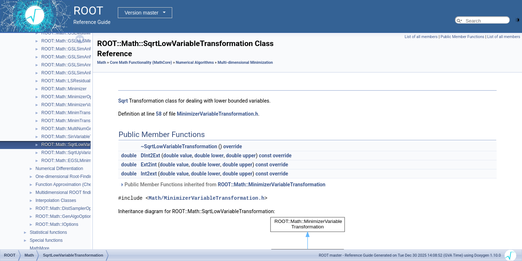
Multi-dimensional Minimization (245, 62)
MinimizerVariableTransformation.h (217, 114)
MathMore (39, 248)
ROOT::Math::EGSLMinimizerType (74, 160)
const (265, 155)
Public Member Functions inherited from (223, 184)
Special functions (46, 240)
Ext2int (149, 164)
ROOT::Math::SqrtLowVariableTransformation (85, 144)
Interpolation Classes (56, 200)
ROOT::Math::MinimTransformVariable (78, 120)
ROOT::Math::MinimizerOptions (71, 96)
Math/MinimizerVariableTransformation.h (206, 198)
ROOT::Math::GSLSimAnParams (72, 72)
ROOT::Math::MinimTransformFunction (78, 112)
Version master (141, 13)
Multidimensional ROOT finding (66, 192)
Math (101, 62)
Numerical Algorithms (195, 62)
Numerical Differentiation (59, 168)
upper (249, 155)
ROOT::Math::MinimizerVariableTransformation (86, 104)
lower (217, 155)
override (232, 146)
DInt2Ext (150, 155)
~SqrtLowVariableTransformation (179, 146)
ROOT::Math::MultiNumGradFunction (77, 128)
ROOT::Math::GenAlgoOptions (65, 216)
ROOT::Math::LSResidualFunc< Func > (79, 80)
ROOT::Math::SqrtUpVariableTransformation (83, 152)
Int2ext (149, 174)
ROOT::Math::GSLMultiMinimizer (72, 33)
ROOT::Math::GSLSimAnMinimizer (74, 56)
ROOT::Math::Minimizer (64, 88)
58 (159, 114)
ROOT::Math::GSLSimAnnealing (72, 64)
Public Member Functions (462, 36)
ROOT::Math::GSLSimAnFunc (70, 48)
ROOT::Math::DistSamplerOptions (68, 208)
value (186, 155)
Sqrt (123, 101)
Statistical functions (48, 232)
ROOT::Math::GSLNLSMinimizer (72, 41)
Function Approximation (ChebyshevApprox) (78, 184)
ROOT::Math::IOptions (57, 224)
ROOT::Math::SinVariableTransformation (80, 136)
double (129, 155)
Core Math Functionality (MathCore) (141, 62)
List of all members (421, 36)
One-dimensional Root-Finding (65, 176)
